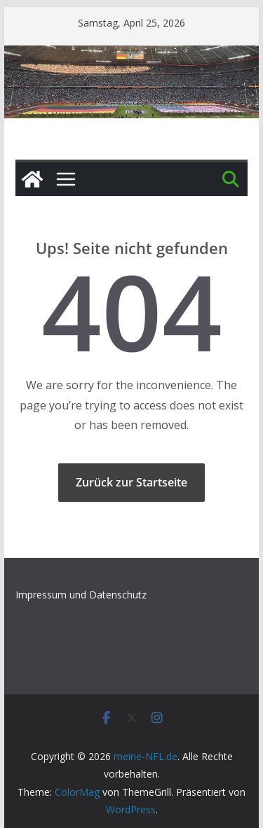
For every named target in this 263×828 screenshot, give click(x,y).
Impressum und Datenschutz (81, 594)
